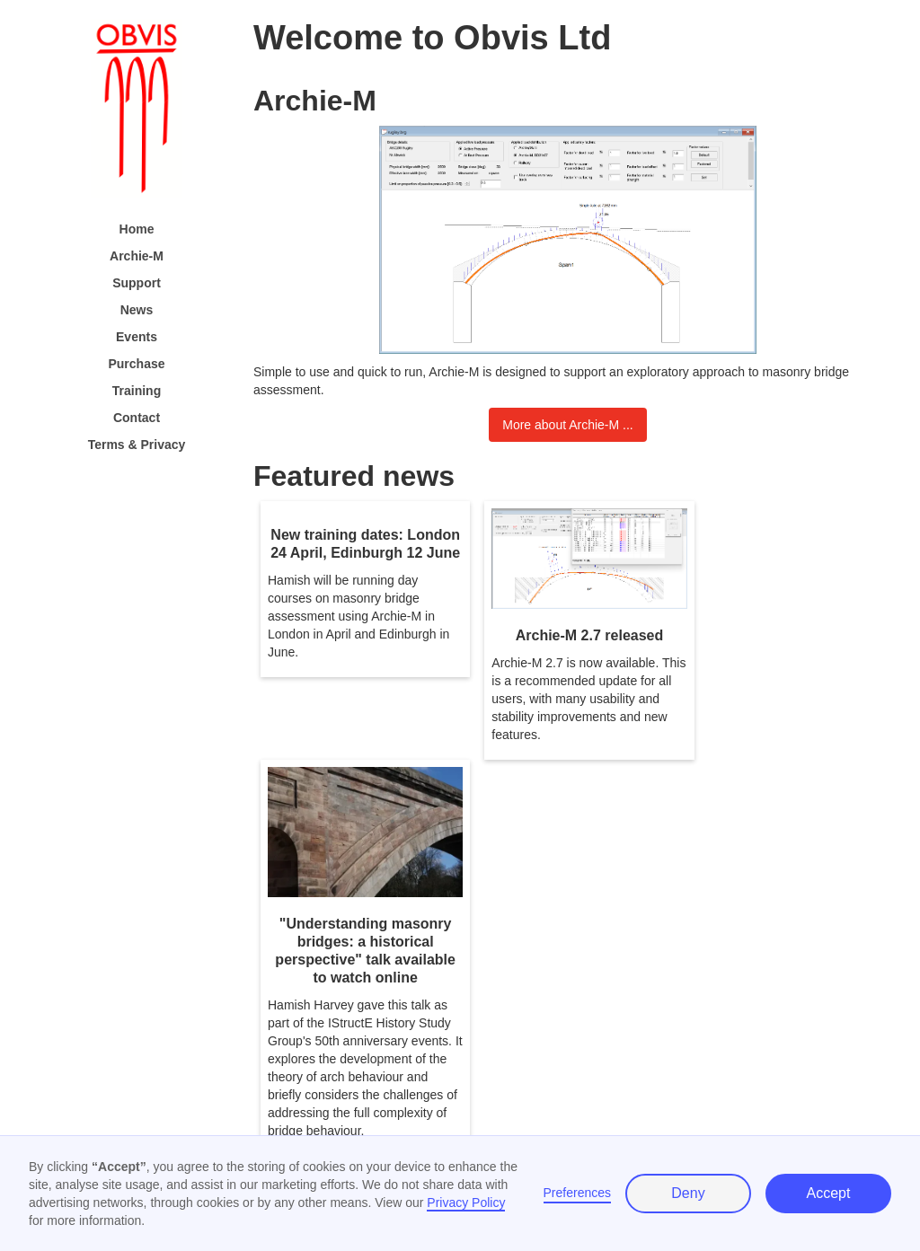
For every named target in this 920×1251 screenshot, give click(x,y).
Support (136, 283)
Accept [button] (829, 1193)
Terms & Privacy (137, 444)
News (137, 310)
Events (136, 337)
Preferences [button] (577, 1192)
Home (137, 229)
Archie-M (137, 256)
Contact (136, 417)
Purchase (136, 364)
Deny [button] (687, 1193)
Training (136, 390)
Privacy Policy (466, 1202)
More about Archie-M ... (567, 425)
